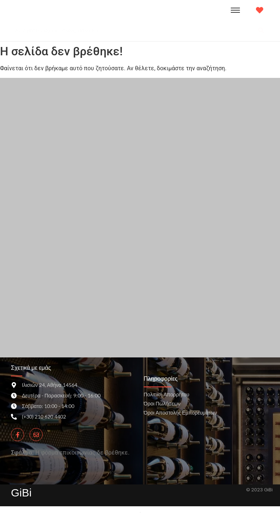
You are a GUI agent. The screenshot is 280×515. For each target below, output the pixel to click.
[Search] (132, 30)
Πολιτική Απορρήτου (166, 394)
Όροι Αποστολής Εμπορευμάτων (180, 412)
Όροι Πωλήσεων (162, 403)
